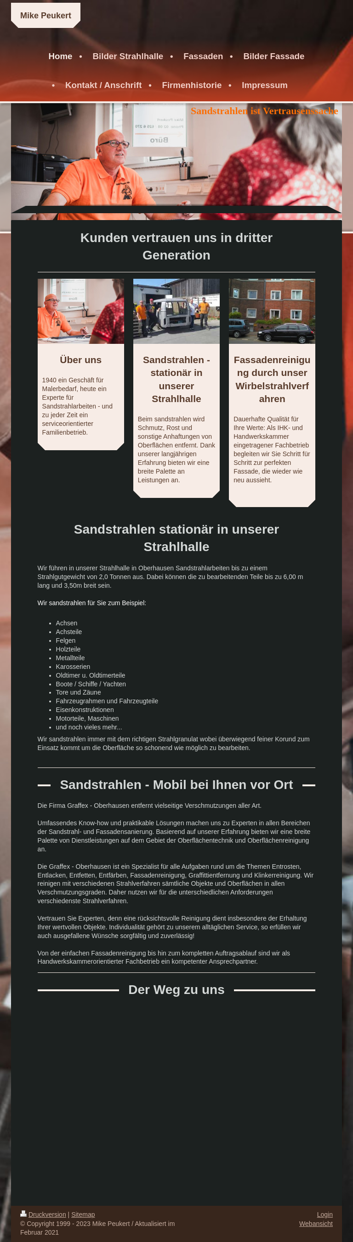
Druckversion (43, 1214)
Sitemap (83, 1214)
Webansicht (316, 1223)
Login (325, 1214)
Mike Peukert (45, 15)
